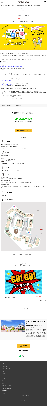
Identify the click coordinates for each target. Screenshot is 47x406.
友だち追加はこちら (6, 80)
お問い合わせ (4, 390)
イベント (3, 371)
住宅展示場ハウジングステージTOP (5, 5)
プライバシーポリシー (6, 380)
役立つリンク (4, 378)
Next (45, 281)
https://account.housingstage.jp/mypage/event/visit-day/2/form (11, 66)
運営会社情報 (4, 393)
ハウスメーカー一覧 (6, 368)
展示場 (3, 363)
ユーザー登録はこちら (7, 84)
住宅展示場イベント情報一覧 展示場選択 (17, 5)
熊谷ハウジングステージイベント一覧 (27, 5)
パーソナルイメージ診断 (7, 385)
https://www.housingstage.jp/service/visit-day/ (8, 62)
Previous (2, 281)
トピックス (4, 373)
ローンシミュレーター (6, 376)
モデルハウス (4, 366)
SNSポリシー (4, 383)
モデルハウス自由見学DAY (37, 5)
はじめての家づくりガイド (7, 388)
